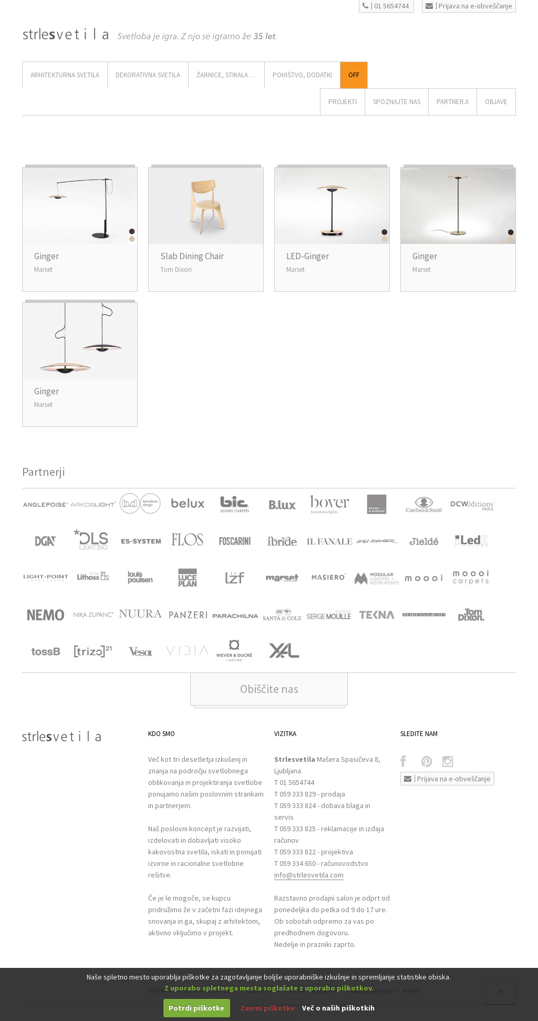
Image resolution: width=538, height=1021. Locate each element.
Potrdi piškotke (196, 1008)
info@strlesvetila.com (309, 875)
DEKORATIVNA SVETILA (148, 74)
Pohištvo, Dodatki (302, 74)
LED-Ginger (307, 256)
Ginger (46, 256)
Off (353, 74)
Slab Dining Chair (192, 256)
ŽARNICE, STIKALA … (226, 74)
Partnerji (453, 101)
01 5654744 (386, 6)
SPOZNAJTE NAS (396, 101)
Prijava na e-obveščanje (469, 6)
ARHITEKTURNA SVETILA (64, 74)
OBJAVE (496, 101)
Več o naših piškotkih (338, 1008)
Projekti (342, 101)
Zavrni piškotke (268, 1008)
